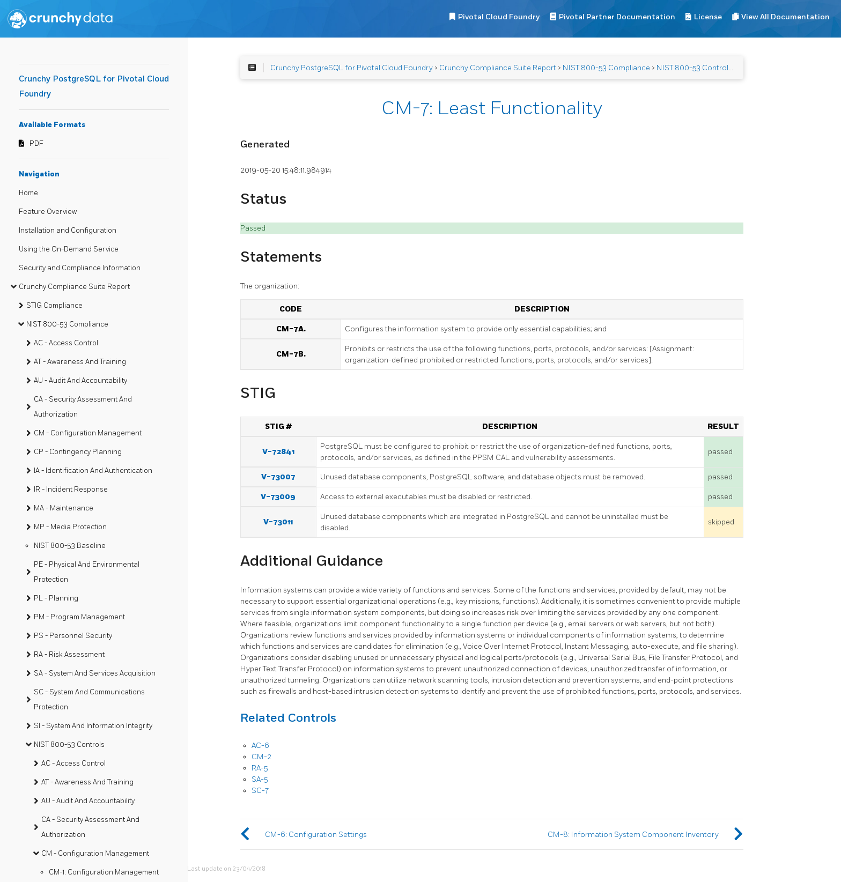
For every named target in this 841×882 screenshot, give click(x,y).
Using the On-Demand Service (69, 249)
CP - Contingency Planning (78, 452)
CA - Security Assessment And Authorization (83, 407)
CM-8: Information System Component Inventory (633, 834)
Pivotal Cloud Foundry (499, 16)
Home (28, 193)
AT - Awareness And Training (80, 362)
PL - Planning (56, 598)
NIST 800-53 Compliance (67, 324)
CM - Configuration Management (88, 433)
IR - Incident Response (71, 489)
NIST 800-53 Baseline (70, 546)
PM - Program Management (79, 617)
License (708, 16)
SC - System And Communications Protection (89, 699)
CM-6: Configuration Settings (316, 834)
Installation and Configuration (67, 230)
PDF (36, 143)
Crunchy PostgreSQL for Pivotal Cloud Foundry (351, 67)
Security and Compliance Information (80, 268)
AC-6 (260, 745)
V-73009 (278, 496)
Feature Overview (48, 211)
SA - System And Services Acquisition (95, 673)
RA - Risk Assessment (69, 654)
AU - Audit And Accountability (80, 380)
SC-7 (260, 790)
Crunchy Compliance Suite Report (74, 287)
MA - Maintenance (63, 508)
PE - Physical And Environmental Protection (86, 572)
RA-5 (260, 768)
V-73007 (278, 476)
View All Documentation (785, 16)
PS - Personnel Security (73, 636)
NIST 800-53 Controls (69, 744)
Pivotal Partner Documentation (617, 16)
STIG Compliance (54, 305)
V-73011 (278, 522)
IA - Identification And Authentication (93, 470)
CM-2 (261, 756)
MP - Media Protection (70, 527)
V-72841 (278, 451)
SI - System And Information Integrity (93, 726)
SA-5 (260, 779)
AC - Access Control (66, 343)
